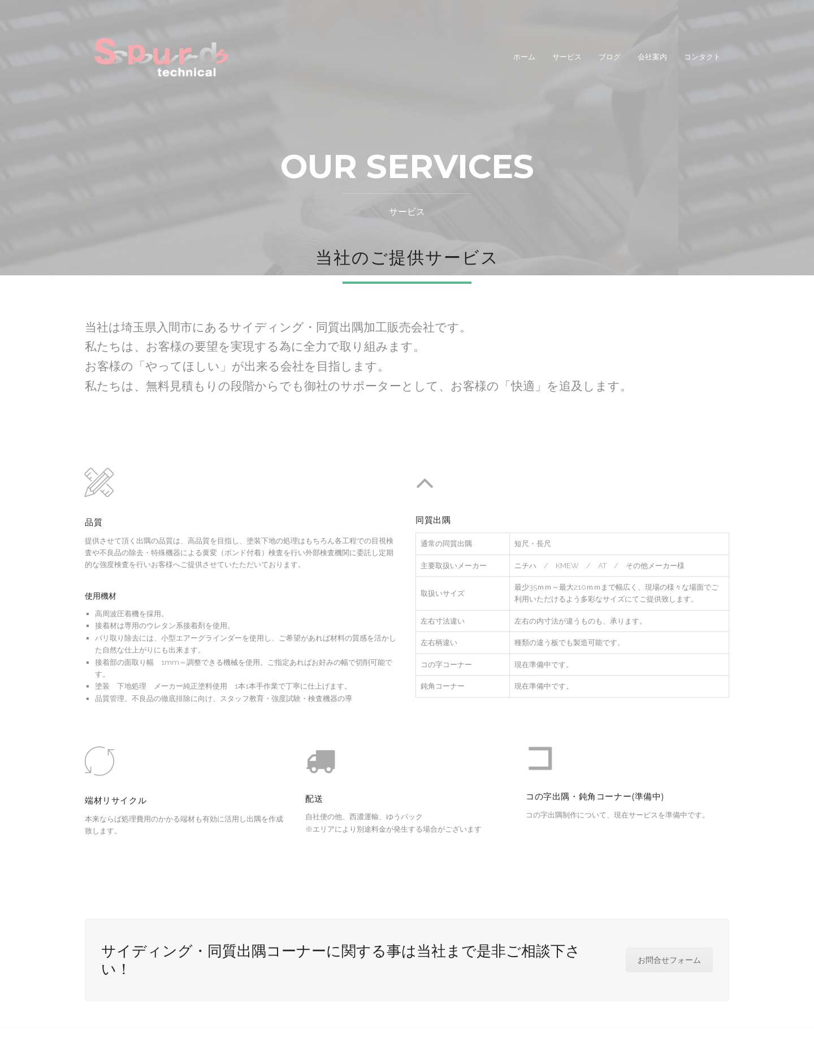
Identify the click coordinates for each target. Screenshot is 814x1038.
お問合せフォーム (669, 960)
